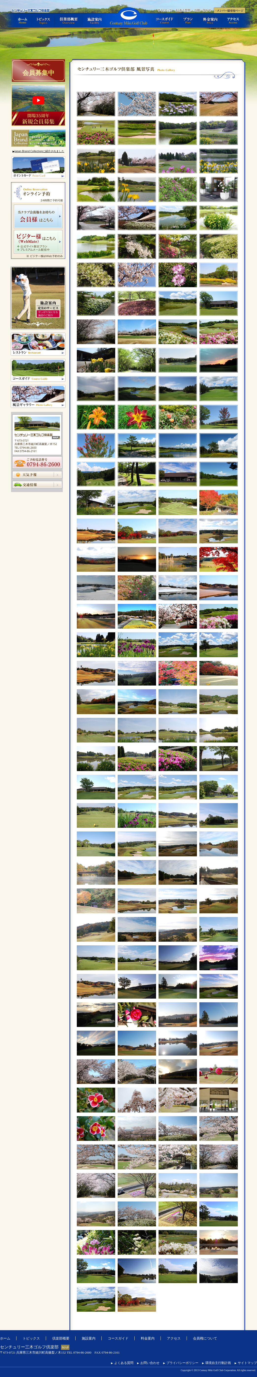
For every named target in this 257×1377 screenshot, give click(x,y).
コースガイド (164, 20)
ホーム (21, 20)
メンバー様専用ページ (229, 10)
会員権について (205, 1338)
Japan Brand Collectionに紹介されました (38, 151)
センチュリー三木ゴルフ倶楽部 (128, 17)
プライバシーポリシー (180, 1362)
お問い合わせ (202, 10)
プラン (188, 20)
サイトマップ (164, 10)
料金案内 (210, 20)
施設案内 (94, 20)
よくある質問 (182, 10)
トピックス (43, 20)
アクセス (234, 20)
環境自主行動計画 (216, 1362)
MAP (65, 1347)
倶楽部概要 (69, 20)
